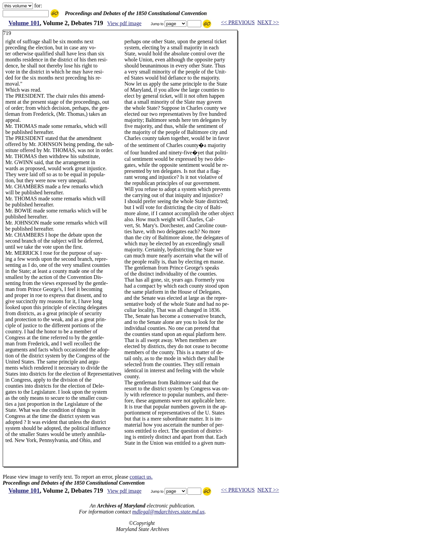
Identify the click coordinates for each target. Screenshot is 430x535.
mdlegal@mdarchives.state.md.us (168, 512)
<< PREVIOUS (238, 22)
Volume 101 (24, 23)
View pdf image (124, 23)
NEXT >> (268, 22)
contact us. (141, 477)
